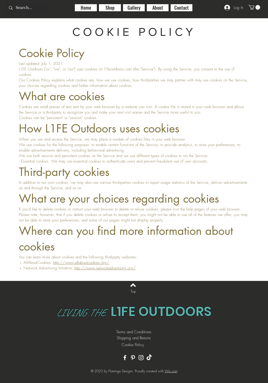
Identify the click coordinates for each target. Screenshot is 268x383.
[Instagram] (141, 357)
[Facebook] (124, 357)
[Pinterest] (133, 357)
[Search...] (27, 8)
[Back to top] (133, 285)
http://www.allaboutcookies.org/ (81, 262)
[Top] (133, 291)
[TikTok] (149, 357)
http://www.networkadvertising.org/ (105, 268)
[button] (254, 7)
